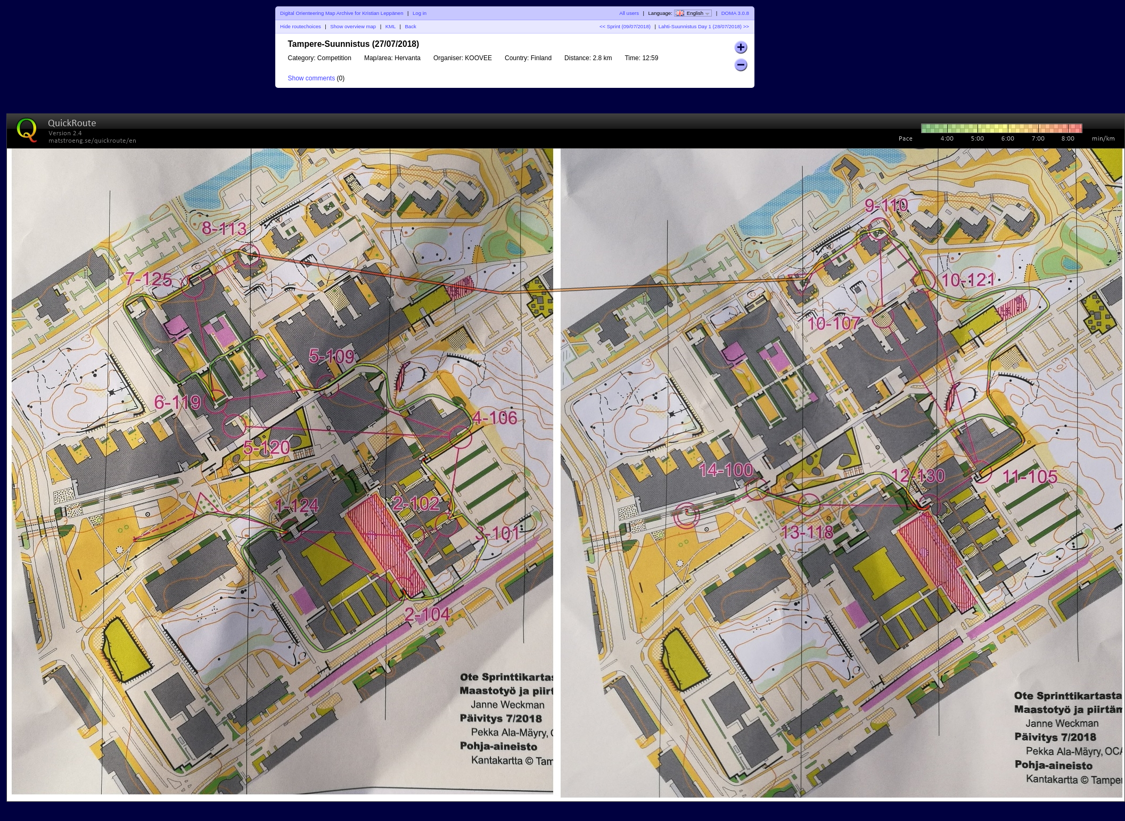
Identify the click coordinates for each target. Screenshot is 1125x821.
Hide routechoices (300, 26)
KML (390, 26)
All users (629, 13)
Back (410, 26)
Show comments (311, 78)
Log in (419, 13)
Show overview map (353, 26)
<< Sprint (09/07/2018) (625, 26)
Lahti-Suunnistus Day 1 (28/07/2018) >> (704, 26)
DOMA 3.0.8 (735, 13)
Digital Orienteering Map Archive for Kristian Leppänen (341, 13)
